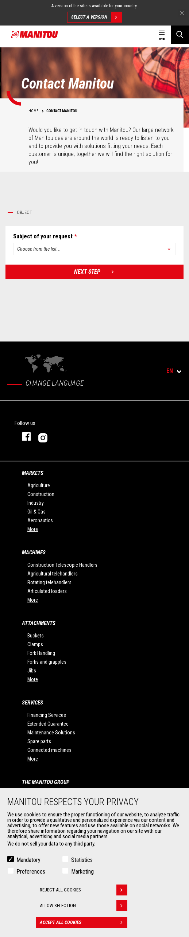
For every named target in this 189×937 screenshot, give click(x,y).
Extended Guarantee (48, 724)
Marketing (82, 871)
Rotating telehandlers (49, 582)
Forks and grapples (46, 662)
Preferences (30, 871)
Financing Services (46, 715)
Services (32, 702)
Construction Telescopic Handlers (62, 565)
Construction (40, 494)
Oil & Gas (36, 512)
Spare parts (39, 741)
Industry (35, 503)
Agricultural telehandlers (52, 574)
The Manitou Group (45, 782)
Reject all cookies (83, 890)
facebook (23, 436)
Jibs (31, 671)
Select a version (96, 17)
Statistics (82, 859)
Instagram (65, 436)
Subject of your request (43, 236)
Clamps (35, 644)
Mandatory (28, 859)
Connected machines (49, 750)
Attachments (38, 623)
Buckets (35, 636)
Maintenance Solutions (51, 732)
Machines (34, 552)
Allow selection (83, 905)
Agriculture (38, 485)
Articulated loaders (47, 591)
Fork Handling (41, 653)
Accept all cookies (83, 922)
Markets (32, 473)
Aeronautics (40, 520)
